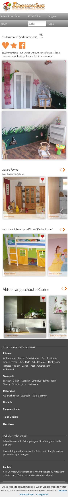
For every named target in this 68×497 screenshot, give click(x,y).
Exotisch (7, 380)
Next (64, 170)
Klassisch (25, 380)
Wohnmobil (8, 369)
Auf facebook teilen (22, 45)
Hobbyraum (54, 361)
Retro (54, 380)
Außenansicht (43, 365)
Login (51, 23)
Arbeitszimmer (39, 361)
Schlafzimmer (33, 358)
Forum (4, 23)
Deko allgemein (39, 395)
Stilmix (46, 380)
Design (16, 380)
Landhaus (36, 380)
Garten (25, 365)
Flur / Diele (24, 361)
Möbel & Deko (34, 16)
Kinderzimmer (10, 361)
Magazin (52, 16)
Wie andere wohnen (10, 16)
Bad (43, 358)
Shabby (6, 384)
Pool (32, 365)
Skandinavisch (19, 384)
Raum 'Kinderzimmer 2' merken (13, 45)
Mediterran (33, 384)
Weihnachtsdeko (11, 395)
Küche (21, 358)
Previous (60, 170)
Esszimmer (52, 358)
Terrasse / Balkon (11, 365)
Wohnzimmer (9, 358)
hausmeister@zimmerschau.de (39, 474)
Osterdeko (25, 395)
